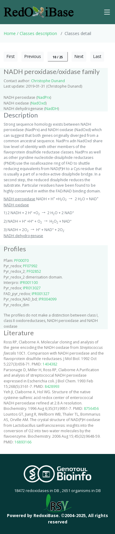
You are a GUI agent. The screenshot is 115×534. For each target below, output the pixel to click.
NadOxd (38, 103)
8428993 (52, 386)
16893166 (22, 442)
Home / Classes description (30, 33)
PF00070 (21, 260)
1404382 (50, 364)
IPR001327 (41, 293)
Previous (32, 56)
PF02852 (34, 271)
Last (97, 56)
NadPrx (43, 97)
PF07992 (30, 266)
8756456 (91, 408)
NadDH (51, 108)
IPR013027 (32, 288)
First (10, 56)
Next (79, 56)
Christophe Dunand (48, 80)
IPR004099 (47, 299)
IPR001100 (29, 282)
